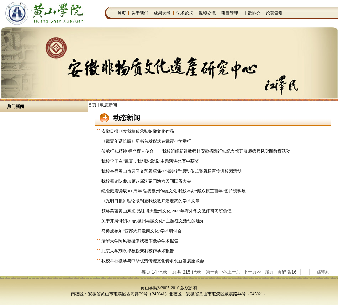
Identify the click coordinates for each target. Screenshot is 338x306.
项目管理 (229, 13)
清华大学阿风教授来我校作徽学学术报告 (139, 240)
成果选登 (162, 13)
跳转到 (324, 271)
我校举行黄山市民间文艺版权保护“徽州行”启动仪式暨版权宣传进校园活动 (171, 171)
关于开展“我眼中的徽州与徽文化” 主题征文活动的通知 (153, 220)
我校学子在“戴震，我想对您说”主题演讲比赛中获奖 (150, 161)
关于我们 (139, 13)
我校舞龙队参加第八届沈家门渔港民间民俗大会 (146, 181)
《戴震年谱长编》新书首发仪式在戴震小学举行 (146, 141)
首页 (121, 13)
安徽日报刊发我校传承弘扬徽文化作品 (137, 131)
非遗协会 (251, 13)
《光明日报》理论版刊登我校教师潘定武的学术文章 (150, 201)
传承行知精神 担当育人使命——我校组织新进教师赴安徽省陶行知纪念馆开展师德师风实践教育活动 (195, 151)
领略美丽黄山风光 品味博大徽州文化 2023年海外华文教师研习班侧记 (166, 211)
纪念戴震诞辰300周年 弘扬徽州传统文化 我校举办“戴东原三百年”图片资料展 (173, 191)
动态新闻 (108, 104)
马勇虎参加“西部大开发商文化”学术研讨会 (141, 230)
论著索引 (274, 13)
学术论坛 (184, 13)
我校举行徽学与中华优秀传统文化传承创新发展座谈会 (152, 260)
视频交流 (207, 13)
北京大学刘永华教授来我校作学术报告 (137, 250)
